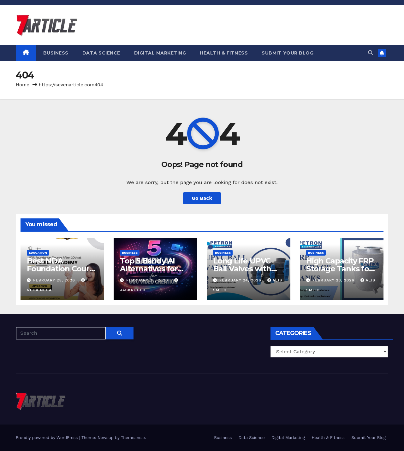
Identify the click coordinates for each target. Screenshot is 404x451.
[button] (370, 53)
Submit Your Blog (287, 53)
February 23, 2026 (334, 280)
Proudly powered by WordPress (47, 437)
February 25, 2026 (55, 280)
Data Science (101, 53)
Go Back (202, 198)
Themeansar (133, 437)
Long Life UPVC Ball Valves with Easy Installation (243, 268)
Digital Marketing (160, 53)
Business (55, 53)
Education (38, 252)
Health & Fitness (224, 53)
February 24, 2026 (241, 280)
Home (22, 85)
